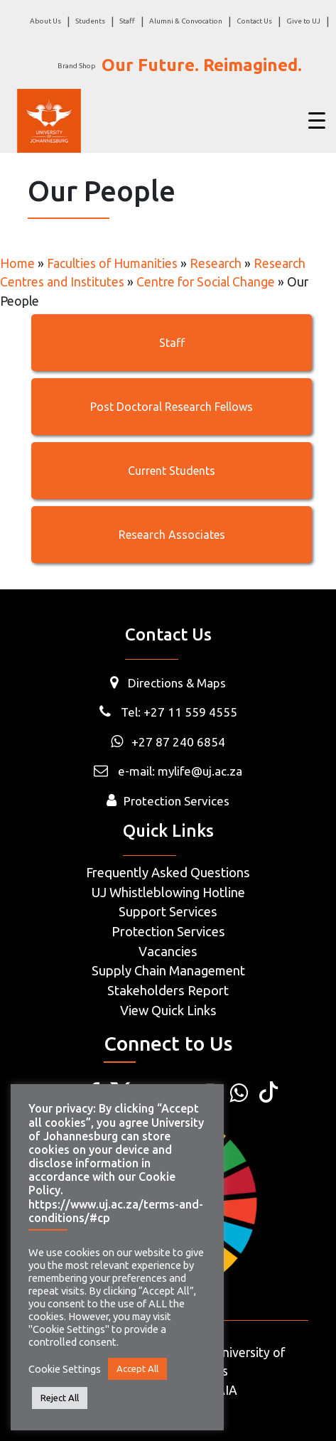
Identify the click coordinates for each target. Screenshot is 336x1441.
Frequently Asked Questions (168, 872)
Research (216, 263)
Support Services (168, 911)
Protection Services (176, 801)
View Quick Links (168, 1010)
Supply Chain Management (168, 970)
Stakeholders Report (168, 990)
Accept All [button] (137, 1368)
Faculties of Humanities (112, 263)
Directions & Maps (177, 683)
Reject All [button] (59, 1398)
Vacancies (168, 951)
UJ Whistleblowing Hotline (168, 892)
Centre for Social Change (205, 282)
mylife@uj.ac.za (200, 771)
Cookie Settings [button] (64, 1369)
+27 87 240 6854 (168, 742)
